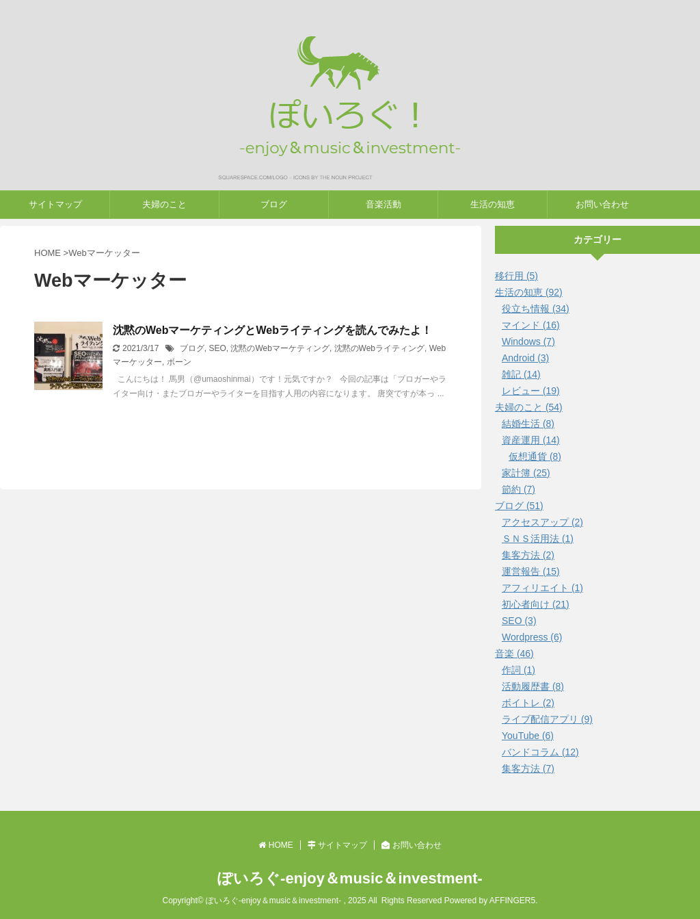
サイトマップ (55, 204)
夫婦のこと (164, 204)
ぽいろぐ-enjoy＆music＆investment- (350, 878)
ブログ (273, 204)
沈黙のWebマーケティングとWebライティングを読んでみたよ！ (272, 330)
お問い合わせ (602, 204)
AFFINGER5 (512, 900)
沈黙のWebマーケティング (279, 348)
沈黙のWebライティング (379, 348)
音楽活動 (383, 204)
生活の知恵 (492, 204)
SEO (217, 348)
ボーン (179, 362)
